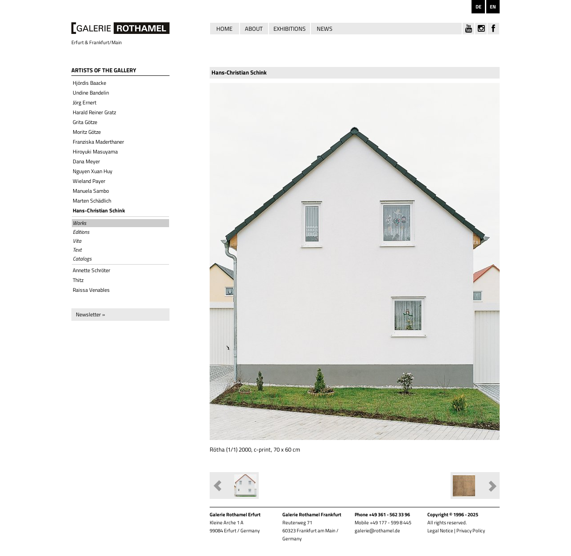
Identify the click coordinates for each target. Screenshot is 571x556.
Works (79, 223)
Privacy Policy (470, 530)
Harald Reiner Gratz (94, 112)
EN (493, 6)
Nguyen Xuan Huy (92, 171)
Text (77, 250)
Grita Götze (85, 122)
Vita (77, 241)
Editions (81, 232)
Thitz (78, 280)
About (254, 28)
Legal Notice (440, 530)
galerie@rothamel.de (377, 530)
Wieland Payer (89, 181)
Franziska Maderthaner (98, 141)
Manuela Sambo (91, 191)
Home (224, 28)
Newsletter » (90, 314)
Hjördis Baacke (89, 83)
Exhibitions (289, 28)
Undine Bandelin (91, 92)
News (324, 28)
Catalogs (82, 259)
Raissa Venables (91, 290)
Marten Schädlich (92, 200)
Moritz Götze (87, 132)
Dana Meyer (86, 161)
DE (478, 6)
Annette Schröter (91, 270)
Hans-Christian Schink (99, 210)
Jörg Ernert (84, 102)
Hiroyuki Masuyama (95, 151)
